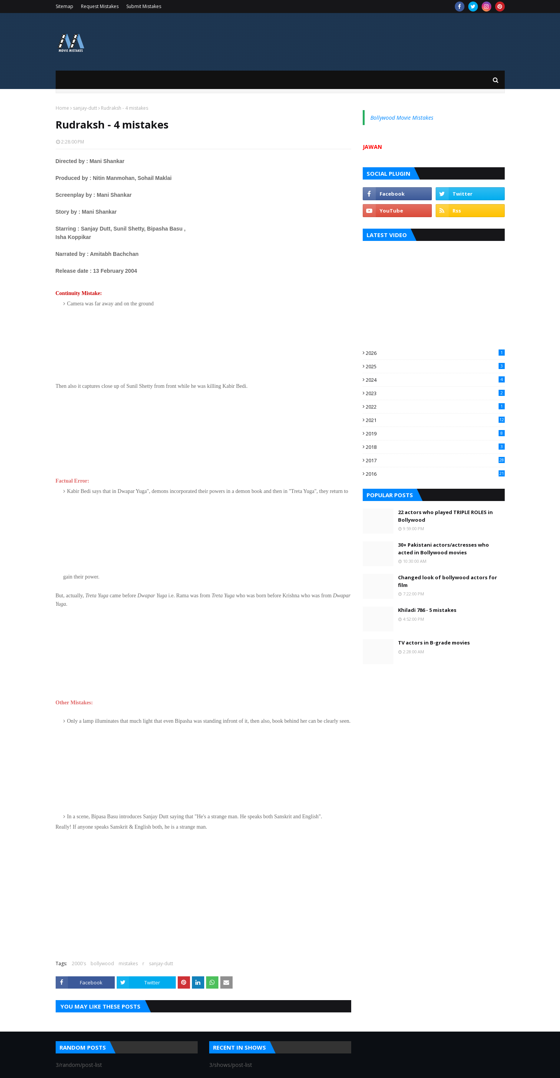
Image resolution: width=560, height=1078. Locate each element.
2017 (435, 460)
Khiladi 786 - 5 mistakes (427, 610)
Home (62, 108)
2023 (435, 393)
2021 (435, 420)
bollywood (102, 963)
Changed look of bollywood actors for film (447, 581)
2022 (435, 406)
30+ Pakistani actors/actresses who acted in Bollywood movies (443, 548)
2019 (435, 433)
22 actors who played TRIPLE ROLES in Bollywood (445, 516)
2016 (435, 473)
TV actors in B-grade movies (434, 642)
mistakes (128, 963)
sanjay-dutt (85, 108)
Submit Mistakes (143, 6)
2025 (435, 366)
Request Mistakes (100, 6)
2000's (79, 963)
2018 (435, 446)
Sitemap (64, 6)
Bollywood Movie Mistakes (401, 117)
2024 (435, 379)
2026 (435, 352)
